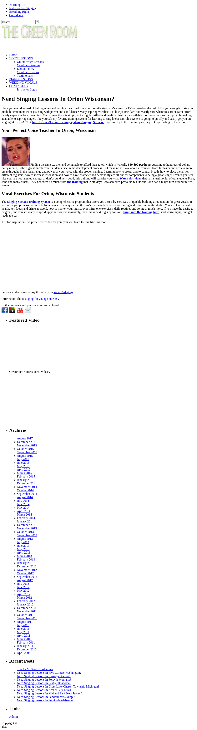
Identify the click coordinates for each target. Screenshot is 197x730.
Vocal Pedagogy (63, 292)
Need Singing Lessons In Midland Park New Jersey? (49, 693)
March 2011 (24, 639)
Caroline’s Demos (28, 72)
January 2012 (25, 604)
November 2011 (27, 611)
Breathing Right (19, 11)
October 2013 (25, 531)
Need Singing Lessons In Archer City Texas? (44, 690)
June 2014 (23, 504)
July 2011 (23, 625)
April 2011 (23, 635)
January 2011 (25, 646)
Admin (13, 716)
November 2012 (27, 569)
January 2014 (25, 521)
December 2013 (27, 525)
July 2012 (23, 583)
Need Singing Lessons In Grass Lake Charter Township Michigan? (58, 686)
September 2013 (27, 535)
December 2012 (27, 566)
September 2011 (27, 618)
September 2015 (27, 452)
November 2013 (27, 528)
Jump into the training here (141, 212)
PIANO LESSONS (21, 79)
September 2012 (27, 576)
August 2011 (25, 621)
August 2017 (25, 438)
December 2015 (27, 441)
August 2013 (25, 538)
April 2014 (23, 511)
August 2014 (25, 497)
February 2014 (26, 518)
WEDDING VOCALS (23, 82)
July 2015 (23, 459)
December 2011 (26, 608)
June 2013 (23, 545)
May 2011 (23, 632)
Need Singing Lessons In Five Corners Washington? (49, 672)
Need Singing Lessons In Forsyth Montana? (44, 679)
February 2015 (26, 476)
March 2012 (24, 597)
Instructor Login (27, 89)
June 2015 (23, 462)
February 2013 (26, 559)
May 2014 (23, 507)
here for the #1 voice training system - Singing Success (68, 122)
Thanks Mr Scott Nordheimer (35, 669)
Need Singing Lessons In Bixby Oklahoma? (44, 683)
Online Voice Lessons (30, 61)
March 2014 (24, 514)
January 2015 (25, 480)
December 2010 (27, 649)
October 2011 (25, 614)
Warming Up (17, 4)
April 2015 (23, 469)
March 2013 (24, 556)
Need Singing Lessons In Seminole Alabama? (45, 700)
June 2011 (23, 628)
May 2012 (23, 590)
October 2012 (25, 573)
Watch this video (130, 178)
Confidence (16, 15)
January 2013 (25, 563)
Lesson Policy (25, 68)
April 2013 (23, 552)
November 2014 (27, 486)
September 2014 (27, 493)
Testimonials (25, 75)
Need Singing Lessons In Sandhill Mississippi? (46, 696)
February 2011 (26, 642)
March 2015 (24, 473)
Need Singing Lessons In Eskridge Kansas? (44, 676)
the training (75, 182)
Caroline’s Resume (28, 65)
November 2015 (27, 445)
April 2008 (23, 652)
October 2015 (25, 448)
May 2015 (23, 466)
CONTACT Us (18, 86)
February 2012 (26, 601)
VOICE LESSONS (21, 58)
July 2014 (23, 500)
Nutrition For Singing (22, 8)
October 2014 (25, 490)
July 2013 (23, 542)
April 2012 (23, 594)
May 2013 (23, 549)
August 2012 (25, 580)
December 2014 (27, 483)
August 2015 (25, 455)
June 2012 (23, 587)
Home (13, 54)
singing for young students (41, 298)
